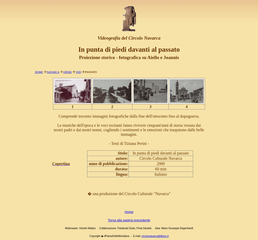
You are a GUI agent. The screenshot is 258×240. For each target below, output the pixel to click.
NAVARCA (53, 72)
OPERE (67, 72)
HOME (39, 72)
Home (129, 212)
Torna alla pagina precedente (129, 220)
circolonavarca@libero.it (155, 236)
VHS (78, 72)
